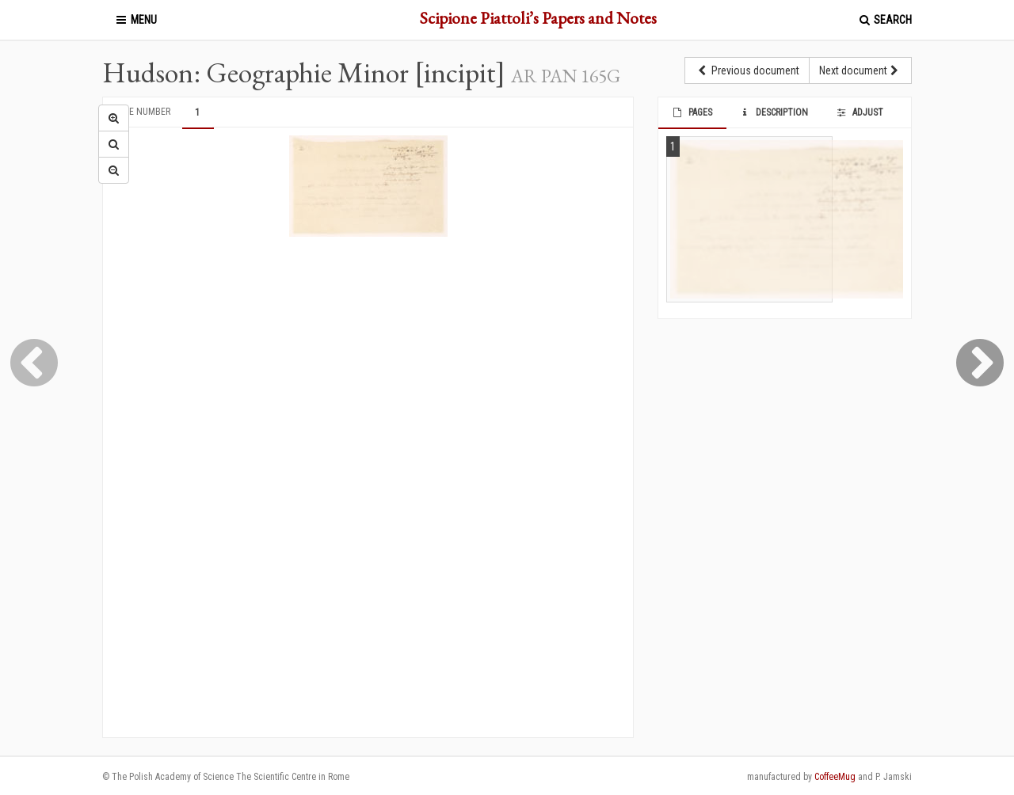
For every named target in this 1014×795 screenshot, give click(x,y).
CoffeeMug (835, 776)
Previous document (747, 70)
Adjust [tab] (858, 112)
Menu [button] (135, 19)
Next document (860, 70)
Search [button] (884, 19)
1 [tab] (197, 112)
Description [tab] (773, 112)
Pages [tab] (691, 112)
